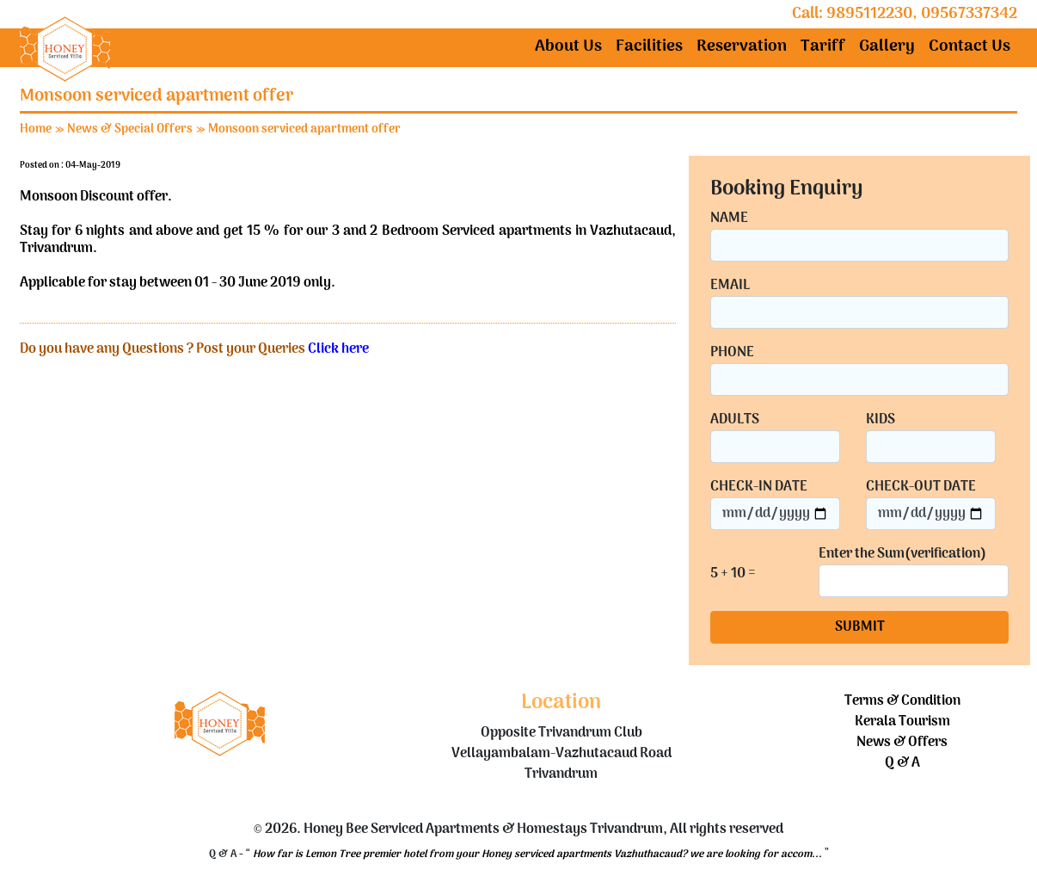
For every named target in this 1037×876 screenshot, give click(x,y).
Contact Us (969, 47)
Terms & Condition (902, 701)
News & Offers (902, 742)
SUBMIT (860, 627)
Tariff (823, 47)
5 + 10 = (733, 574)
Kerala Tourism (902, 722)
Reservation (741, 47)
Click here (338, 349)
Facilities (649, 47)
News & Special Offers (130, 129)
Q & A (902, 763)
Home (36, 129)
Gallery (887, 47)
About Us (568, 47)
